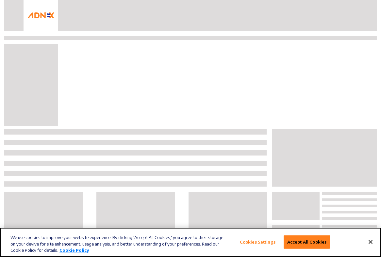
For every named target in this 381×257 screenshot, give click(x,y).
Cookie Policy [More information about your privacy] (74, 250)
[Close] (370, 242)
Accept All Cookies (306, 241)
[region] (190, 242)
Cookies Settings (257, 241)
